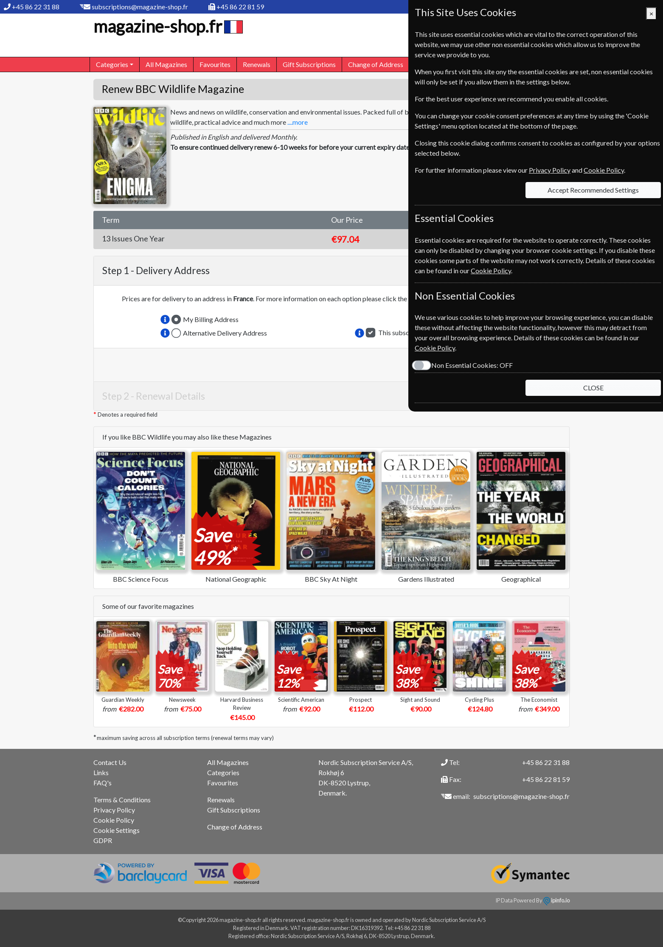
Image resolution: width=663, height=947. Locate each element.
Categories (223, 772)
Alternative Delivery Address (225, 333)
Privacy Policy (114, 810)
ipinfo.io (556, 900)
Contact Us (109, 762)
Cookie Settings (116, 830)
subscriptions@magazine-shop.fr (140, 7)
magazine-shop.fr (167, 26)
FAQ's (102, 783)
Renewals (256, 64)
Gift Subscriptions (309, 64)
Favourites (214, 64)
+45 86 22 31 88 (35, 7)
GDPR (102, 840)
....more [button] (297, 122)
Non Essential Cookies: (472, 365)
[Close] (651, 13)
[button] (165, 319)
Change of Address (375, 64)
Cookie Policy (113, 820)
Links (101, 772)
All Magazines (166, 64)
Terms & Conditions (122, 800)
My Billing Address (211, 319)
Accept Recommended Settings (593, 190)
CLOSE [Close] (593, 388)
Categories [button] (112, 64)
